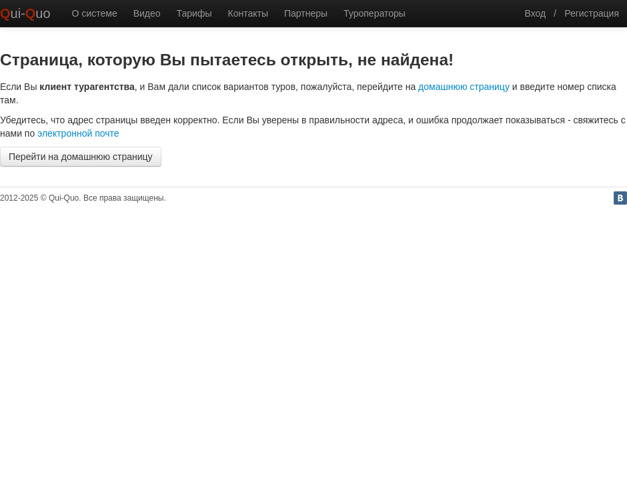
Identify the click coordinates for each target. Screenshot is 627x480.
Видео (147, 13)
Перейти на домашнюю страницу (81, 156)
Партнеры (306, 13)
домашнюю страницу (464, 86)
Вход (535, 13)
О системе (94, 13)
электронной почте (78, 133)
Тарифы (194, 13)
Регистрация (591, 13)
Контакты (247, 13)
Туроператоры (375, 13)
